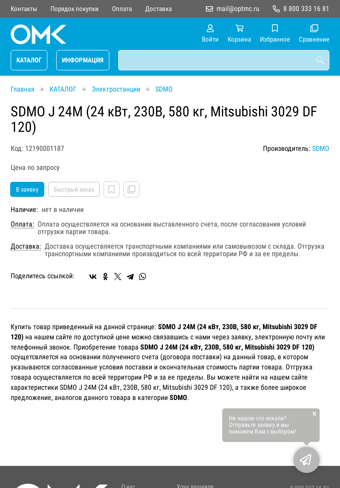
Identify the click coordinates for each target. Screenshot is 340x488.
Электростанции (116, 89)
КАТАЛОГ (29, 60)
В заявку (27, 189)
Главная (23, 89)
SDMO (164, 89)
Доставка (158, 9)
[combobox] (223, 60)
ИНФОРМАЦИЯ (83, 60)
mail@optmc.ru (237, 8)
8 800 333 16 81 (306, 8)
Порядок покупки (74, 9)
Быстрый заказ (74, 189)
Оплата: (22, 224)
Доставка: (26, 246)
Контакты (24, 9)
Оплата (122, 9)
